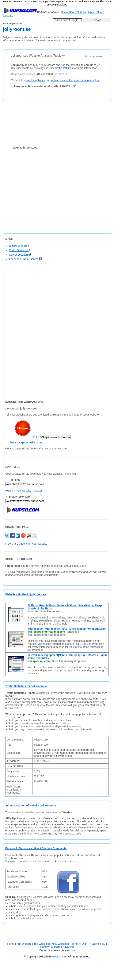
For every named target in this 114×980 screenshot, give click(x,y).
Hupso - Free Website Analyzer (23, 490)
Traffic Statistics (20, 250)
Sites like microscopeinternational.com (53, 633)
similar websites (35, 80)
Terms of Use (78, 943)
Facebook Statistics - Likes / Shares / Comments (35, 848)
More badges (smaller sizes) (27, 442)
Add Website (24, 943)
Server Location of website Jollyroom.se (30, 805)
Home (10, 943)
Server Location (20, 254)
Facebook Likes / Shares (25, 259)
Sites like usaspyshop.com (69, 661)
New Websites (60, 943)
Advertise (68, 946)
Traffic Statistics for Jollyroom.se (26, 686)
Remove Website (50, 946)
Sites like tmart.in (51, 611)
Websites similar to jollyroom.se (25, 594)
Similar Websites (19, 245)
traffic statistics (64, 68)
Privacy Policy (97, 943)
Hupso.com (59, 956)
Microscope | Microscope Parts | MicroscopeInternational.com (67, 628)
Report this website (94, 56)
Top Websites (42, 943)
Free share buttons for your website (26, 543)
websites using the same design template (75, 80)
